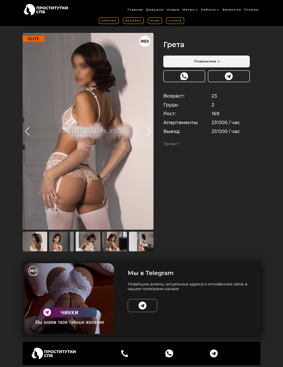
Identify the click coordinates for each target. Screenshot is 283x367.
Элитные (109, 20)
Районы (208, 9)
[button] (149, 131)
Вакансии (231, 9)
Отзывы (251, 9)
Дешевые (133, 20)
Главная (135, 9)
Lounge (175, 20)
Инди (155, 20)
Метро (188, 9)
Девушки (155, 9)
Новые (173, 9)
